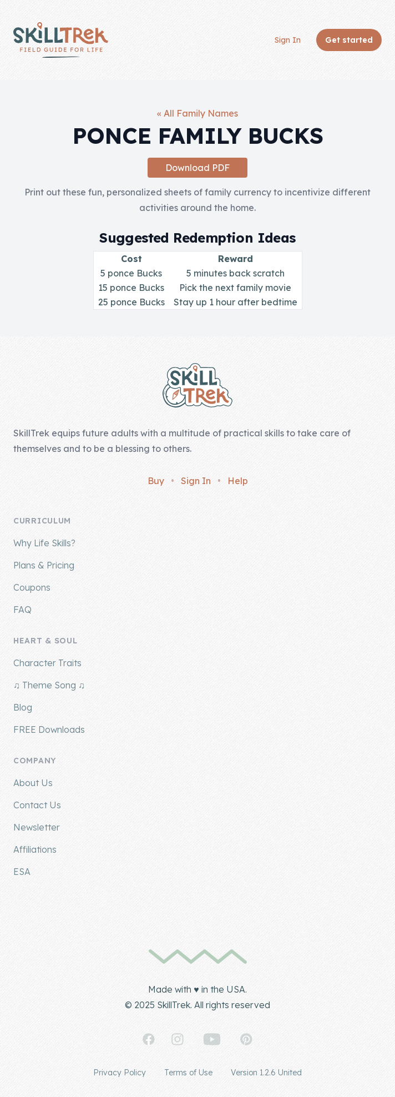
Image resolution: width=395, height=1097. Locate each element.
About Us (33, 782)
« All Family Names (197, 113)
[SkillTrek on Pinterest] (246, 1039)
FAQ (22, 609)
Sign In (288, 40)
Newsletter (36, 827)
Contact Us (37, 805)
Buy (156, 480)
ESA (22, 871)
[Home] (60, 40)
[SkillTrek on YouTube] (212, 1039)
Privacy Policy (119, 1073)
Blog (22, 707)
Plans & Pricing (43, 565)
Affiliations (35, 849)
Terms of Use (188, 1073)
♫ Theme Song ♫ (49, 685)
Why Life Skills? (44, 542)
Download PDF (197, 167)
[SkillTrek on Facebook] (148, 1039)
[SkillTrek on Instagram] (177, 1039)
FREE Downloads (49, 729)
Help (237, 480)
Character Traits (47, 662)
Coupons (31, 587)
